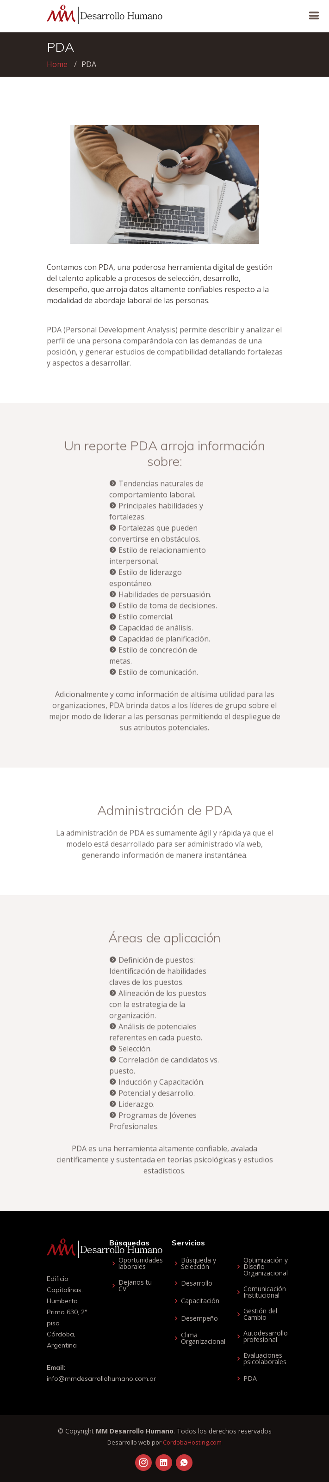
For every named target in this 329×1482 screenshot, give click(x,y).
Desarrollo (196, 1283)
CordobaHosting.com (192, 1442)
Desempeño (199, 1318)
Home (57, 64)
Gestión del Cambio (260, 1314)
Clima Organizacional (203, 1338)
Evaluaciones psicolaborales (264, 1358)
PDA (250, 1378)
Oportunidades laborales (140, 1263)
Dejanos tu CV (135, 1285)
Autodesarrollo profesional (265, 1336)
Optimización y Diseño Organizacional (265, 1266)
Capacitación (200, 1301)
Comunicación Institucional (264, 1292)
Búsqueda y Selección (198, 1263)
